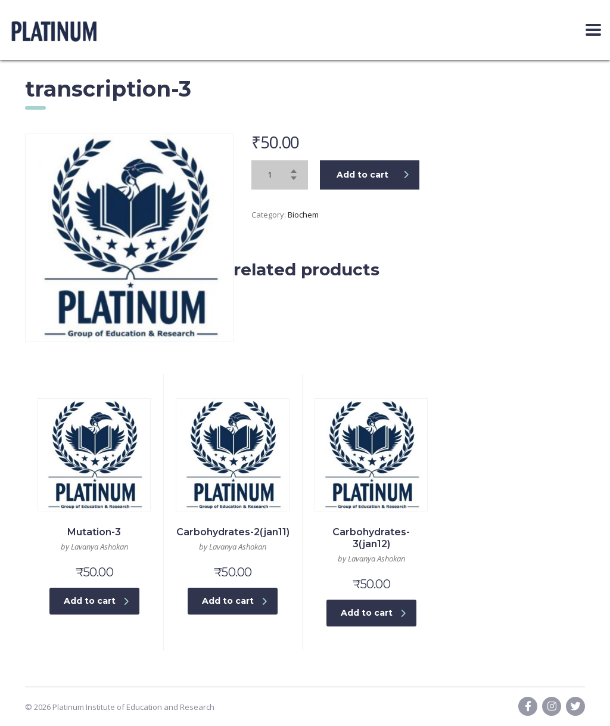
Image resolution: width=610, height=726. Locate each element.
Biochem (303, 214)
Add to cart (373, 174)
